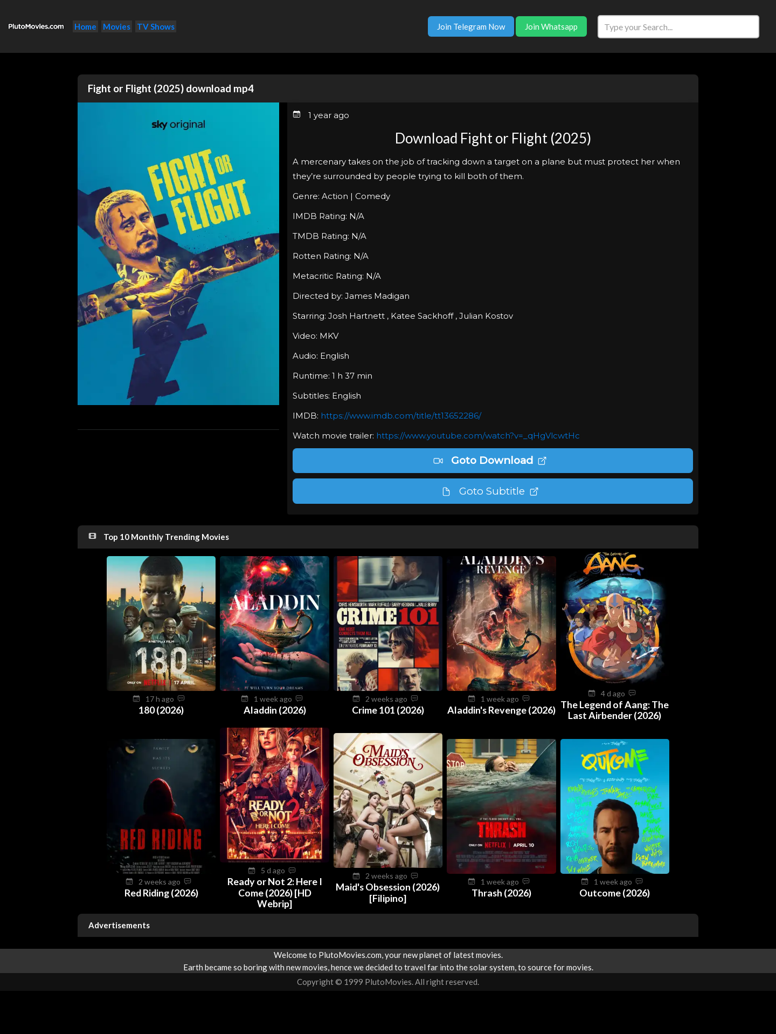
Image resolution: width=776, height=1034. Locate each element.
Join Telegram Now (471, 26)
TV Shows (156, 26)
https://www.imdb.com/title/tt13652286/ (401, 415)
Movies (116, 26)
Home (85, 26)
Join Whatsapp (551, 26)
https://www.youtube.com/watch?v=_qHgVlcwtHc (478, 435)
